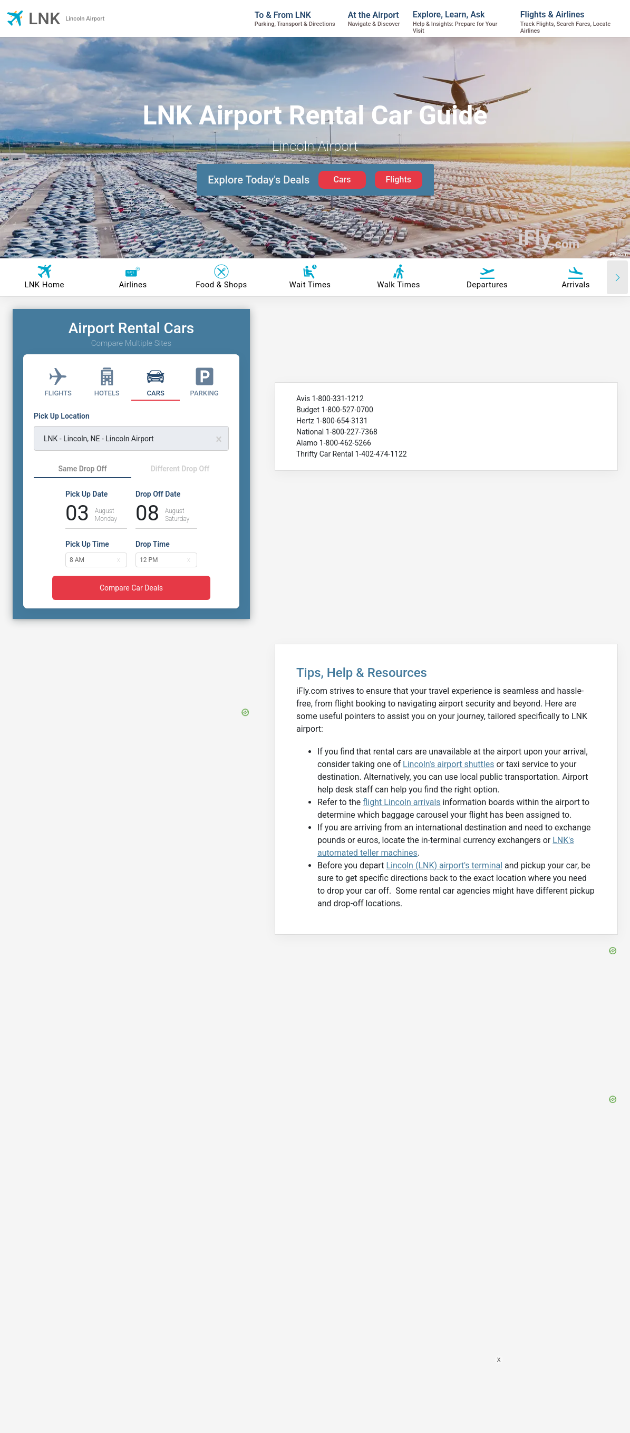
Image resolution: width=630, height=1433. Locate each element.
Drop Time (152, 544)
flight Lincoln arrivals (401, 802)
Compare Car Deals (131, 588)
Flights (398, 180)
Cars (342, 180)
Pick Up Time (87, 544)
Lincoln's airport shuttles (448, 764)
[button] (118, 559)
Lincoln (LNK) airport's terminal (444, 865)
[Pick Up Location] (131, 431)
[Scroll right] (617, 277)
